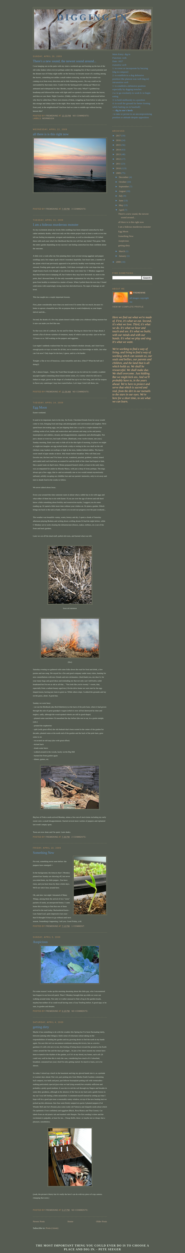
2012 (118, 159)
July (121, 195)
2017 (118, 135)
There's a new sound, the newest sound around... (64, 61)
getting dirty (41, 1027)
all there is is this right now (51, 134)
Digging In (92, 17)
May (121, 205)
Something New (43, 853)
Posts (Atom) (52, 1228)
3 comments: (79, 209)
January (123, 256)
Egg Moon (40, 407)
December (124, 177)
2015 (118, 145)
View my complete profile (128, 307)
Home (70, 1221)
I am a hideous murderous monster (55, 224)
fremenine (139, 293)
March (122, 251)
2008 (118, 261)
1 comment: (78, 926)
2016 (118, 140)
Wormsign (48, 118)
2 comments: (79, 837)
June (121, 200)
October (123, 181)
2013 (118, 154)
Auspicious (40, 942)
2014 (118, 149)
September (124, 186)
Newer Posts (39, 1221)
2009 (118, 173)
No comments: (81, 116)
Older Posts (101, 1221)
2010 (118, 168)
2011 (118, 163)
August (122, 191)
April (121, 210)
